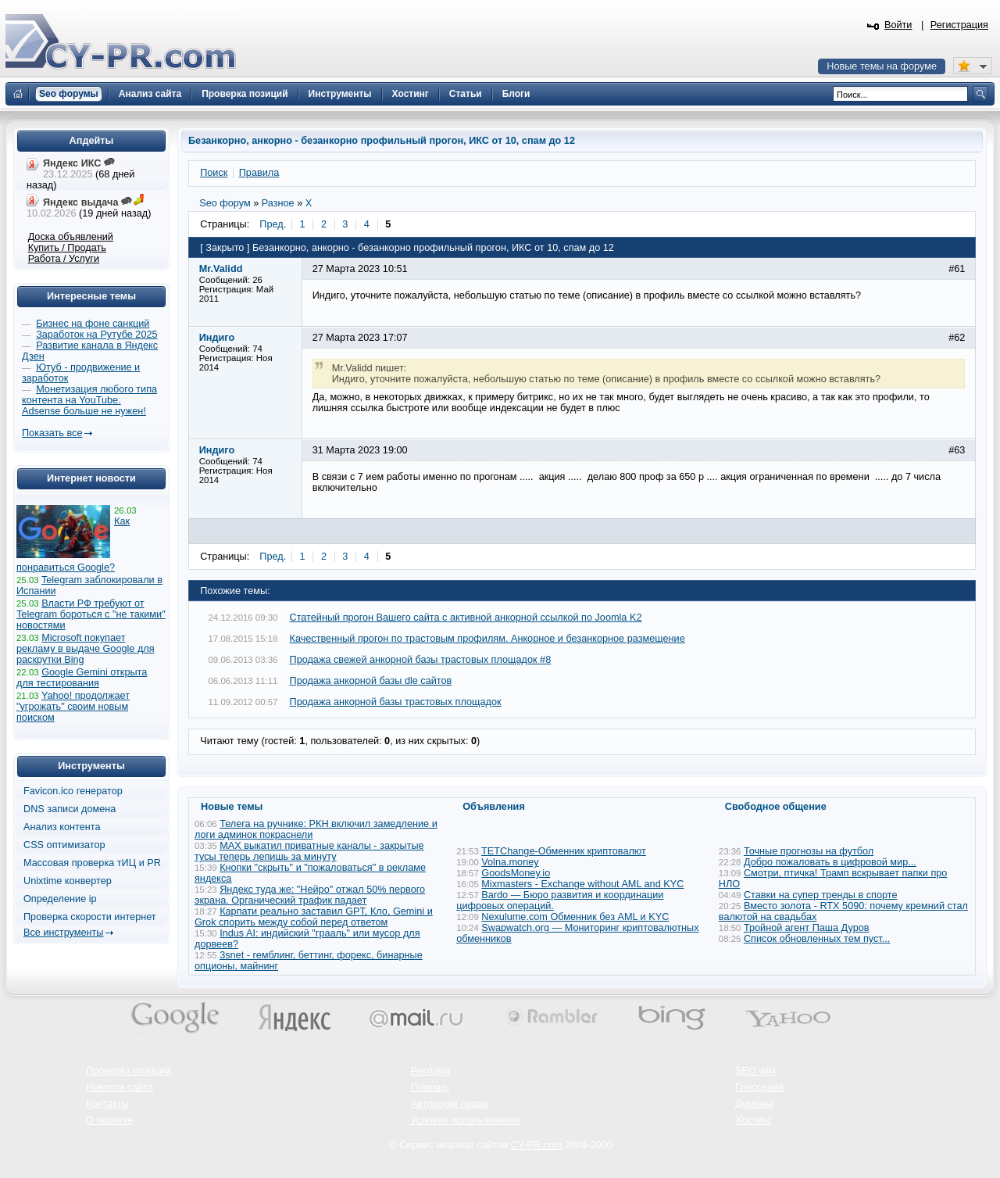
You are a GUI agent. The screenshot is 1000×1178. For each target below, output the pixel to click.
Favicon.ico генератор (73, 791)
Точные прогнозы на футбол (808, 851)
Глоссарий (759, 1087)
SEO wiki (755, 1070)
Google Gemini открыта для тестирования (81, 678)
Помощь (430, 1087)
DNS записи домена (69, 809)
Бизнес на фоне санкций (92, 323)
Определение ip (60, 898)
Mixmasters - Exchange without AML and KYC (582, 884)
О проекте (109, 1120)
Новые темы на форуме (882, 66)
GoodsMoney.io (515, 873)
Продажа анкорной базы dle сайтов (371, 680)
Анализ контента (62, 827)
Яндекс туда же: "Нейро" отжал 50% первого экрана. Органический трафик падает (310, 895)
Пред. (272, 224)
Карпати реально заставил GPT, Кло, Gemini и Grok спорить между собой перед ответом (314, 917)
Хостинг (753, 1120)
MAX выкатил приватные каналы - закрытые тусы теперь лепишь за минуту (309, 851)
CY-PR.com (536, 1145)
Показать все (52, 433)
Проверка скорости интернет (89, 916)
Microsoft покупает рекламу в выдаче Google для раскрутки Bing (85, 648)
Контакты (107, 1103)
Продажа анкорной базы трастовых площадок (396, 701)
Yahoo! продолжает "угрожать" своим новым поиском (73, 706)
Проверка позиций (128, 1070)
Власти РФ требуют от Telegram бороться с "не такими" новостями (91, 614)
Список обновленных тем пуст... (817, 938)
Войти (898, 25)
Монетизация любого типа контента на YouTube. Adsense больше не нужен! (89, 400)
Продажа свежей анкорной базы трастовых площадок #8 (421, 659)
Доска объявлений (70, 236)
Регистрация (959, 25)
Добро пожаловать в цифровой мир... (830, 862)
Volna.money (509, 862)
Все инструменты (63, 932)
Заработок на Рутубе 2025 (96, 334)
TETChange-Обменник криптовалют (563, 851)
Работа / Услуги (63, 258)
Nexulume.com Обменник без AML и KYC (575, 916)
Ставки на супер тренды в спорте (821, 895)
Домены (754, 1103)
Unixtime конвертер (67, 880)
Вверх (906, 1123)
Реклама (431, 1070)
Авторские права (449, 1103)
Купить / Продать (67, 247)
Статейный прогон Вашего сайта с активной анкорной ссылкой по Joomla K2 (466, 617)
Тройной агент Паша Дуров (807, 927)
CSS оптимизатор (64, 845)
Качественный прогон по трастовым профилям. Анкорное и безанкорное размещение (487, 638)
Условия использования (466, 1120)
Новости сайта (119, 1087)
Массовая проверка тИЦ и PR (92, 863)
